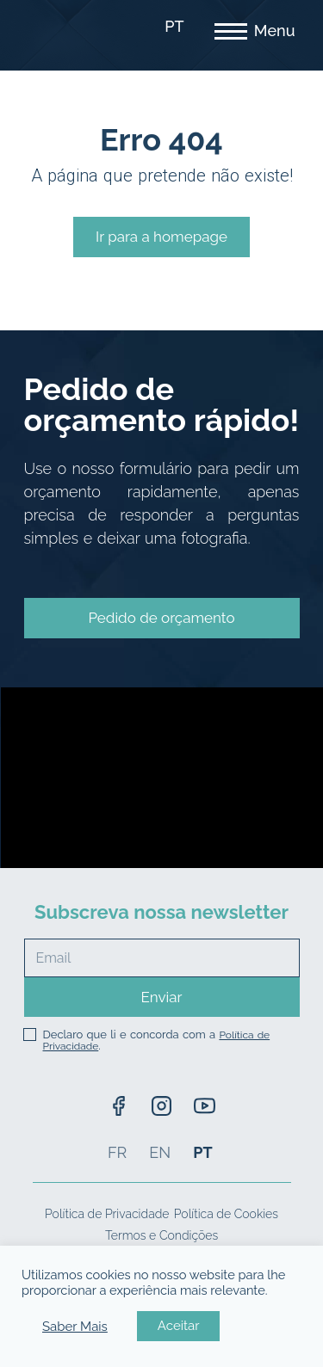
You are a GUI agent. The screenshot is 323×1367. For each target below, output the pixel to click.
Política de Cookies (226, 1214)
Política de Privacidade (107, 1214)
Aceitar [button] (179, 1325)
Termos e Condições (161, 1235)
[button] (162, 618)
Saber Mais (75, 1326)
